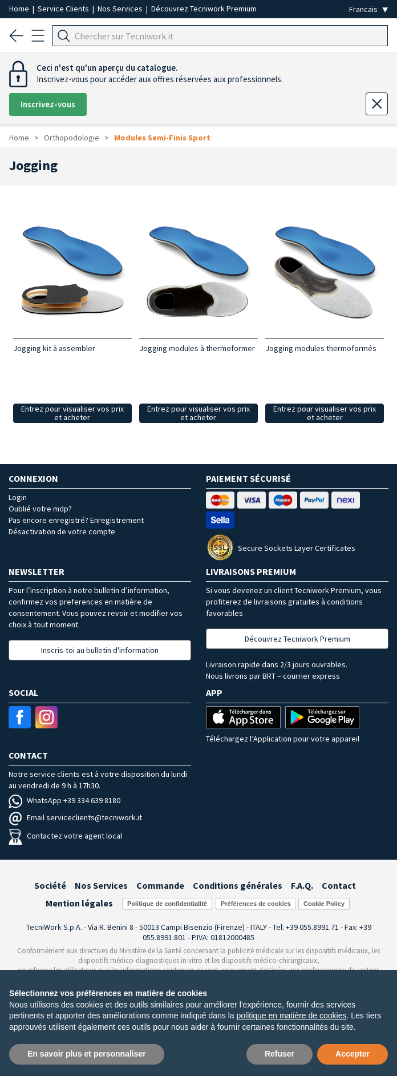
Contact (339, 885)
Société (50, 885)
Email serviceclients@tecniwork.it (75, 817)
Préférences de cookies (256, 903)
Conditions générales (237, 885)
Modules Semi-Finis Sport (162, 137)
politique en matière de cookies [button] (291, 1015)
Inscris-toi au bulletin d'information (100, 650)
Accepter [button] (352, 1053)
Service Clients (64, 8)
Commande (160, 885)
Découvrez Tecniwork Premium (204, 8)
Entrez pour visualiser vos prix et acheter (72, 413)
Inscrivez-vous (48, 104)
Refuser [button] (279, 1053)
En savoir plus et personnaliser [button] (86, 1053)
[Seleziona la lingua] (368, 9)
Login (18, 497)
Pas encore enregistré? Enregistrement (76, 520)
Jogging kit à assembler (54, 348)
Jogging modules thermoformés (320, 348)
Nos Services (121, 8)
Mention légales (79, 903)
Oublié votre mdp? (40, 508)
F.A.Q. (302, 885)
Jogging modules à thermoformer (197, 348)
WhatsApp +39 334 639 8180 (64, 800)
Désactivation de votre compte (62, 531)
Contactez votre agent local (65, 836)
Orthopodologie (71, 137)
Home (20, 8)
